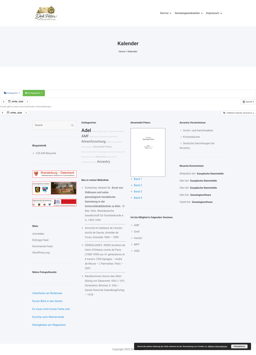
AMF (85, 136)
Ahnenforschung (93, 141)
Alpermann (94, 137)
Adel (86, 130)
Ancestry (103, 162)
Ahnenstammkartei (88, 152)
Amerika (112, 131)
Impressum (212, 13)
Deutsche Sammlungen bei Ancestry (197, 146)
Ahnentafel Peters (102, 146)
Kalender (132, 51)
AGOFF (109, 142)
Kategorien (12, 93)
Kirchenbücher (191, 136)
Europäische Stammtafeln (210, 173)
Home (122, 51)
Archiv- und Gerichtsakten (198, 130)
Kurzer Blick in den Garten (47, 301)
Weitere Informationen (217, 346)
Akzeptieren (239, 346)
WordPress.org (41, 252)
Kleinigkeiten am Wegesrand (48, 324)
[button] (238, 113)
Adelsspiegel (102, 152)
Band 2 (138, 185)
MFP (136, 244)
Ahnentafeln (112, 137)
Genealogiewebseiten (187, 13)
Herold (138, 238)
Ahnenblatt (103, 137)
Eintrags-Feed (40, 240)
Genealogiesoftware (200, 195)
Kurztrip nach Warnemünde (48, 317)
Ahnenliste (120, 131)
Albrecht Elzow (97, 131)
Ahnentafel (101, 156)
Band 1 (138, 179)
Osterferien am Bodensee (47, 293)
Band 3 (138, 191)
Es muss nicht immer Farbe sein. (51, 309)
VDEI (137, 251)
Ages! (106, 131)
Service (164, 13)
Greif (137, 231)
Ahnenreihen (117, 142)
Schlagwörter (33, 93)
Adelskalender (87, 147)
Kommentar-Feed (42, 246)
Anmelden (38, 233)
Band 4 (138, 197)
